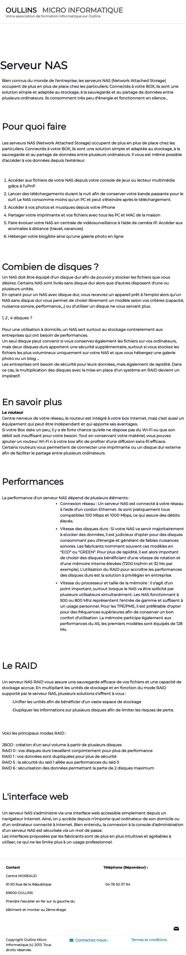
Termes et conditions (149, 940)
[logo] (64, 13)
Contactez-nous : (89, 940)
